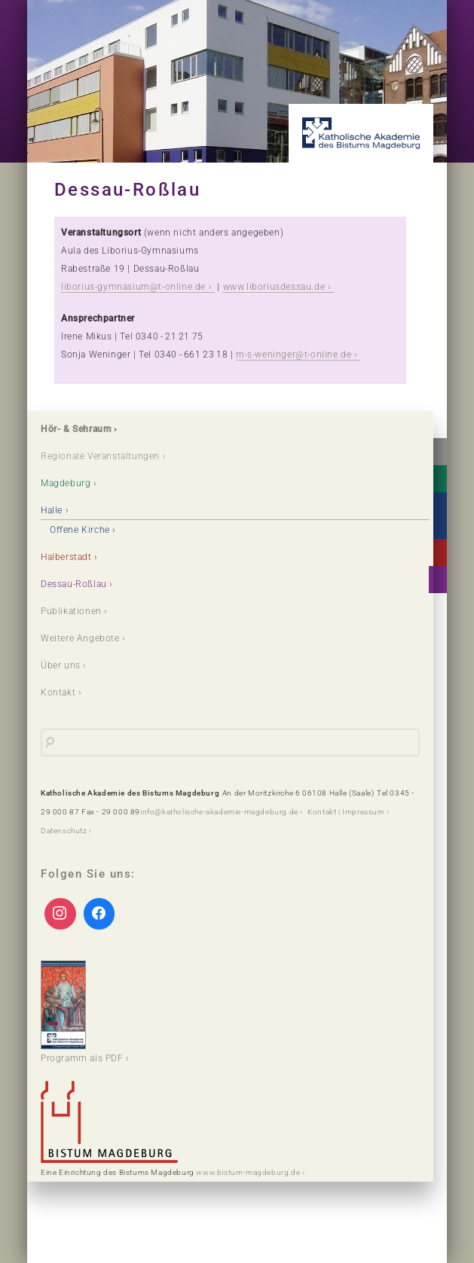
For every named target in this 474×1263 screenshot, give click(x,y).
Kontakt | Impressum (345, 812)
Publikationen (71, 611)
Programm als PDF (82, 1012)
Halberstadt (66, 557)
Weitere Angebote (80, 638)
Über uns (61, 665)
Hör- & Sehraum (76, 429)
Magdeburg (65, 483)
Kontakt (58, 692)
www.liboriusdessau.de (274, 287)
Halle (52, 510)
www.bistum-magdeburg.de (248, 1172)
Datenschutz (64, 830)
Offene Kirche (80, 530)
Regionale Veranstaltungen (100, 456)
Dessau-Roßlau (74, 584)
